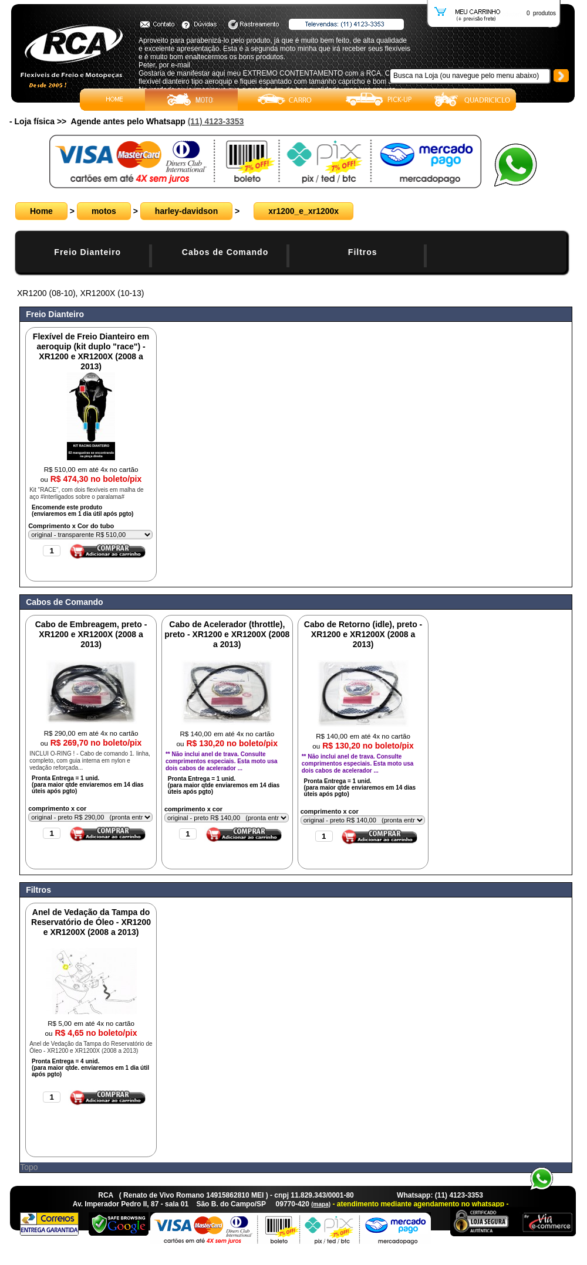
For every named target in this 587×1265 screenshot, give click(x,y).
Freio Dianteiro (87, 252)
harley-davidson (186, 211)
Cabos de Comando (225, 252)
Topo (29, 1167)
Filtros (362, 252)
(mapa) (320, 1204)
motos (104, 211)
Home (41, 211)
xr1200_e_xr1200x (303, 211)
